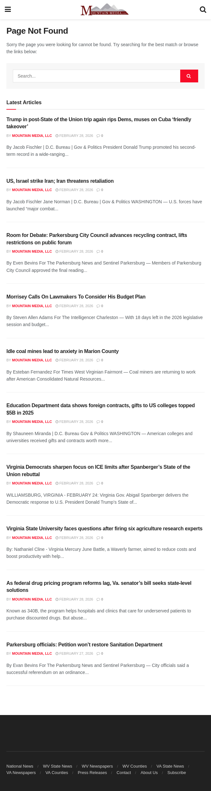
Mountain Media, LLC (32, 136)
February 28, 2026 (74, 136)
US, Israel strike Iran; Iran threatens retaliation (60, 181)
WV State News (57, 766)
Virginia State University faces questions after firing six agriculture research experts (104, 528)
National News (19, 766)
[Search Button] (203, 9)
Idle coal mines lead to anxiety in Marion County (62, 351)
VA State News (170, 766)
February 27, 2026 (74, 653)
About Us (148, 772)
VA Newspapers (21, 772)
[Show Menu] (8, 9)
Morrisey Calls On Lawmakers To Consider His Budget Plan (76, 296)
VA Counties (57, 772)
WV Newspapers (97, 766)
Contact (124, 772)
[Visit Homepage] (105, 9)
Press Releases (92, 772)
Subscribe (176, 772)
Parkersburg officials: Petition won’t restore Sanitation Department (84, 644)
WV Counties (134, 766)
